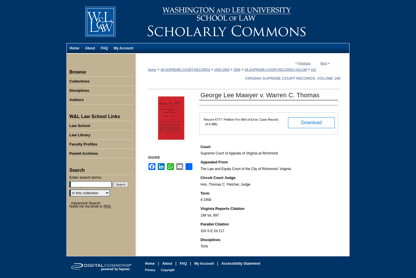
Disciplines (79, 90)
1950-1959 (221, 69)
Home (152, 69)
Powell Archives (83, 153)
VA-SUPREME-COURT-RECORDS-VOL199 (275, 69)
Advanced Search (86, 203)
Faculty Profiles (83, 144)
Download (311, 122)
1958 (236, 69)
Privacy (150, 270)
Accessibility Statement (240, 264)
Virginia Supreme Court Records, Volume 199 (292, 78)
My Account (204, 264)
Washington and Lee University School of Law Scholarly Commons (243, 21)
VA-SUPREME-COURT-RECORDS (185, 69)
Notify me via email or (90, 206)
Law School (79, 126)
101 (313, 69)
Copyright (167, 270)
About (167, 264)
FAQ (183, 264)
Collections (79, 81)
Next (323, 63)
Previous (304, 63)
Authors (76, 100)
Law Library (79, 135)
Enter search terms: (85, 177)
